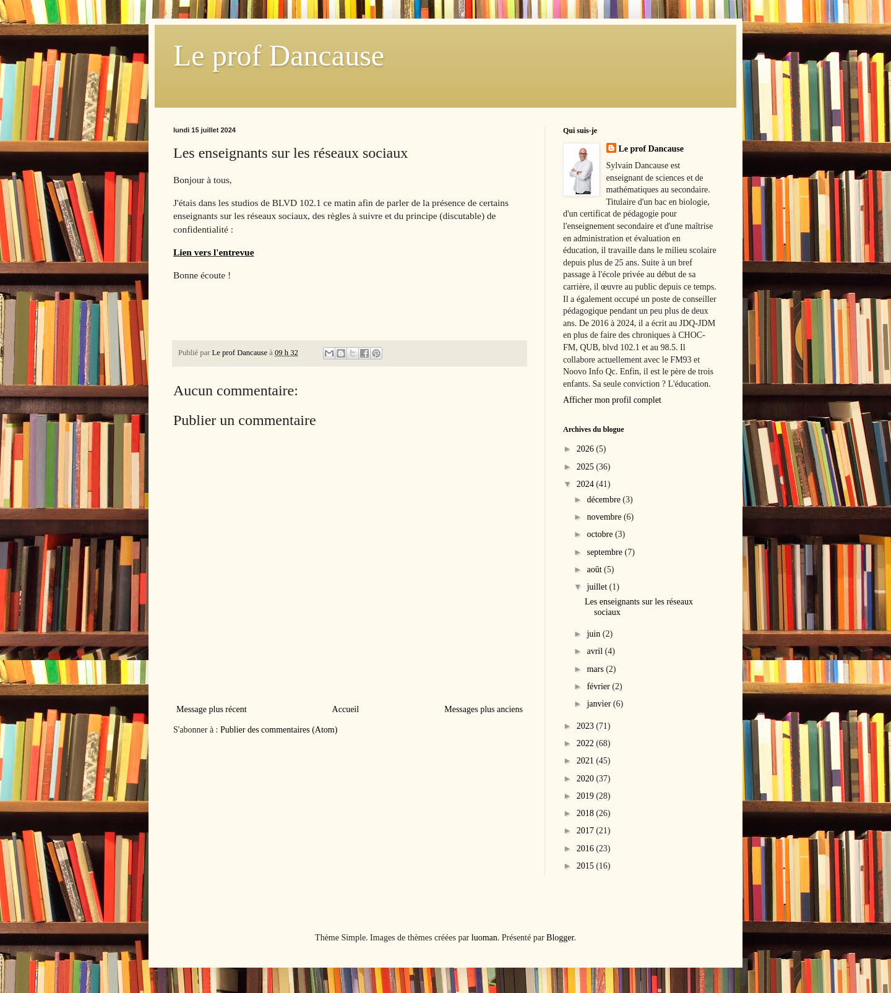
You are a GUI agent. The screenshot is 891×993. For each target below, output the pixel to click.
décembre (604, 499)
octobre (600, 534)
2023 (586, 726)
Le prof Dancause (278, 55)
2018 (586, 813)
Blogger (560, 937)
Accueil (345, 709)
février (599, 686)
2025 (586, 466)
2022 (586, 743)
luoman (484, 937)
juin (594, 633)
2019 (586, 796)
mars (596, 669)
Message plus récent (211, 709)
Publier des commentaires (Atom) (278, 729)
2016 (586, 848)
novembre (605, 517)
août (595, 569)
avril (596, 651)
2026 (586, 449)
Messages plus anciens (483, 709)
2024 (586, 484)
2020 (586, 778)
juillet (598, 586)
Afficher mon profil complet (612, 400)
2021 (586, 760)
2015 (586, 865)
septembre (605, 552)
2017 (586, 830)
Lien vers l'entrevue (213, 252)
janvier (600, 703)
